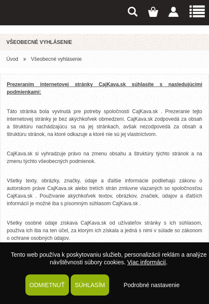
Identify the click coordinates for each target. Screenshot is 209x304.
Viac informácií (146, 262)
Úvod (12, 59)
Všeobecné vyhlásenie (56, 59)
